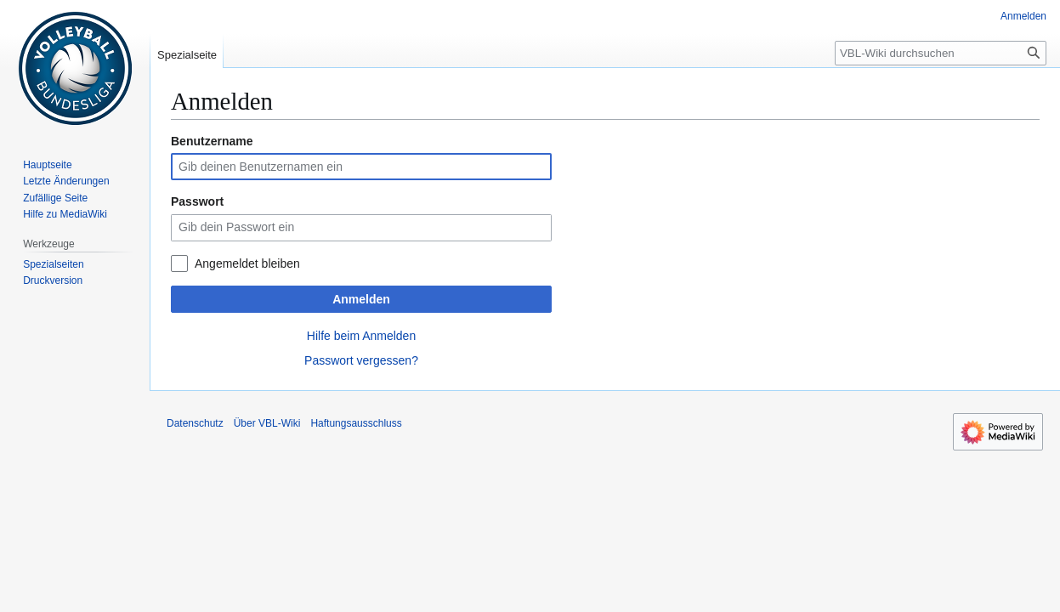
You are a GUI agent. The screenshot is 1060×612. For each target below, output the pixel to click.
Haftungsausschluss (355, 423)
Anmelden (361, 299)
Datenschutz (195, 423)
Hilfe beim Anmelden (361, 336)
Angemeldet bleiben (247, 263)
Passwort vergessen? (361, 360)
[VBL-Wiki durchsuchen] (940, 53)
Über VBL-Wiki (267, 423)
